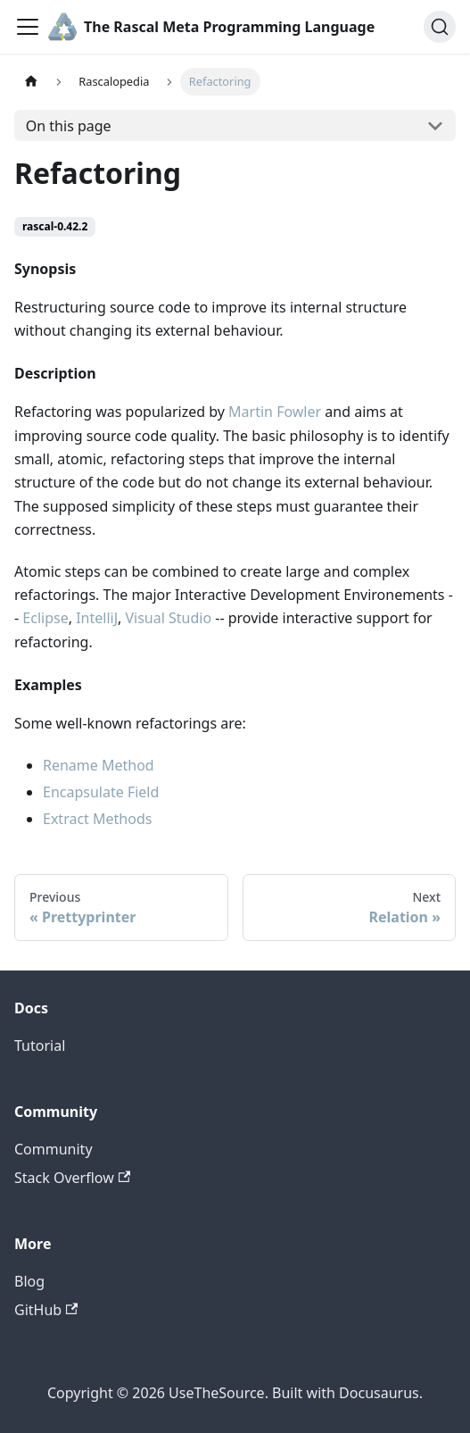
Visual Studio (168, 618)
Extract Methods (97, 819)
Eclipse (45, 618)
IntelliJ (97, 618)
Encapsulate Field (101, 792)
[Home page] (31, 82)
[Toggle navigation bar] (27, 26)
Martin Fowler (274, 411)
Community (53, 1149)
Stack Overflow (72, 1177)
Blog (29, 1281)
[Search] (440, 27)
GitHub (46, 1310)
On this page (68, 126)
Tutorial (39, 1045)
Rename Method (98, 765)
